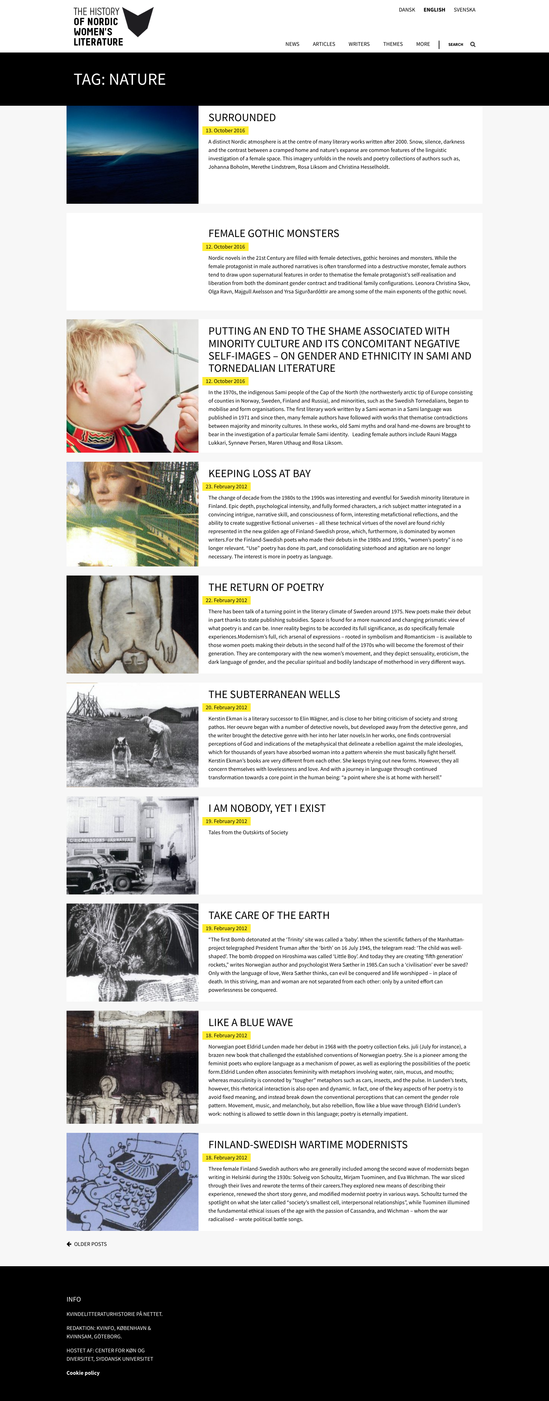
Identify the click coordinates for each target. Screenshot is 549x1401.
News (292, 44)
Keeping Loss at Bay (259, 473)
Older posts (90, 1244)
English (434, 10)
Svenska (464, 10)
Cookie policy (83, 1372)
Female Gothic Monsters (273, 233)
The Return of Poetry (266, 587)
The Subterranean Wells (274, 694)
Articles (324, 44)
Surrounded (242, 117)
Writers (359, 44)
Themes (393, 44)
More (423, 44)
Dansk (407, 10)
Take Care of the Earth (269, 915)
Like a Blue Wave (250, 1022)
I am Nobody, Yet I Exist (267, 808)
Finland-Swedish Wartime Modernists (308, 1144)
